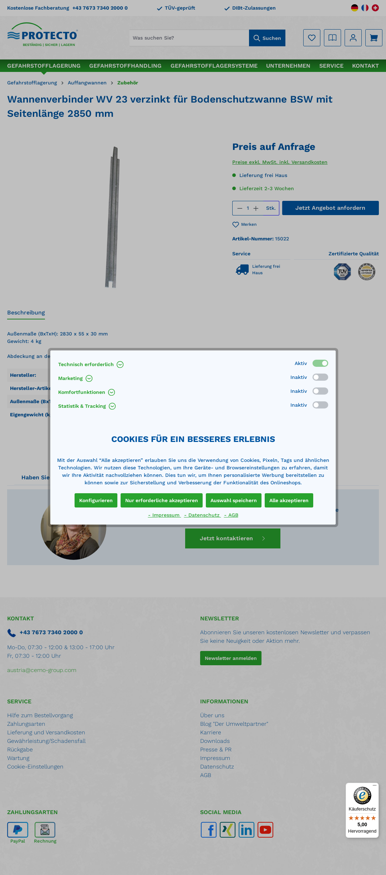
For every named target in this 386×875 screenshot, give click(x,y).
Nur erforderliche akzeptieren (161, 500)
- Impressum (164, 515)
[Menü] (374, 787)
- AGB (231, 515)
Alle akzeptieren (289, 500)
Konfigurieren (96, 500)
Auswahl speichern (233, 500)
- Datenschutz (202, 515)
